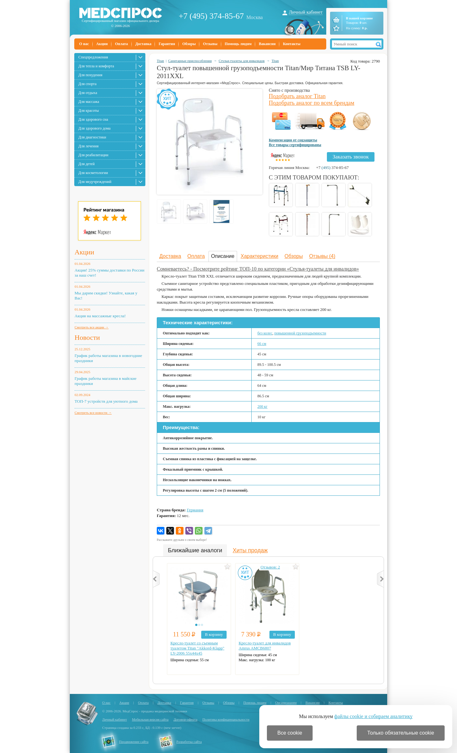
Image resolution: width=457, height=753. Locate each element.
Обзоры (188, 44)
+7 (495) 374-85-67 (211, 16)
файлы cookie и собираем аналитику (373, 716)
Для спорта (87, 84)
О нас (84, 44)
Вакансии (267, 44)
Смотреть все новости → (93, 412)
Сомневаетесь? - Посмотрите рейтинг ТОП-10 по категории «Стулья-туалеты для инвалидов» (258, 269)
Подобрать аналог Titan (297, 96)
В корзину (214, 634)
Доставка (143, 44)
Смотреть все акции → (92, 327)
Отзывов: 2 (270, 567)
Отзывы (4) (322, 256)
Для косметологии (93, 173)
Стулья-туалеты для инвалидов (242, 61)
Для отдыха (87, 93)
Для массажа (88, 101)
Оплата (121, 44)
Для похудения (90, 75)
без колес (264, 333)
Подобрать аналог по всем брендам (311, 103)
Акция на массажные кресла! (100, 315)
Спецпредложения (93, 57)
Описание (223, 256)
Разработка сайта (189, 741)
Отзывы (210, 44)
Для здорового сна (93, 119)
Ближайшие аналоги (195, 550)
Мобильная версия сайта (150, 719)
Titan (160, 61)
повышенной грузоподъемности (300, 333)
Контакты (291, 44)
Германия (195, 510)
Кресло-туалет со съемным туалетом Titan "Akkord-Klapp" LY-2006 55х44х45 (197, 648)
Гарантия (167, 44)
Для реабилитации (93, 155)
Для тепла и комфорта (96, 66)
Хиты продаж (250, 550)
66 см (261, 343)
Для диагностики (92, 137)
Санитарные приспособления (190, 61)
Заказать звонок (351, 157)
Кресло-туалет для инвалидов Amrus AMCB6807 (265, 645)
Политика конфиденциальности (225, 719)
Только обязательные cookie (400, 733)
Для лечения (88, 146)
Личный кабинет (305, 12)
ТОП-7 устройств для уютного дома (106, 401)
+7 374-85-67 (332, 167)
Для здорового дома (94, 128)
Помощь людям (238, 44)
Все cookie (289, 733)
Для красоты (88, 110)
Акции (102, 44)
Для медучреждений (94, 181)
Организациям (286, 702)
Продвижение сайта (134, 741)
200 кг (262, 406)
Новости (87, 337)
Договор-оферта (185, 719)
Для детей (86, 164)
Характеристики (259, 256)
